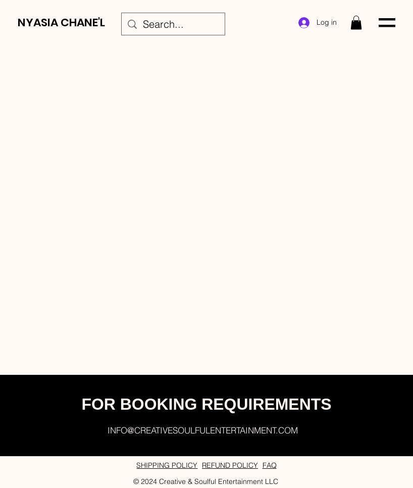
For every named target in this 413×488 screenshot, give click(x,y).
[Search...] (173, 24)
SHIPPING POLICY (166, 465)
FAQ (270, 465)
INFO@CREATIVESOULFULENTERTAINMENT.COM (203, 430)
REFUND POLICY (230, 465)
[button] (356, 22)
